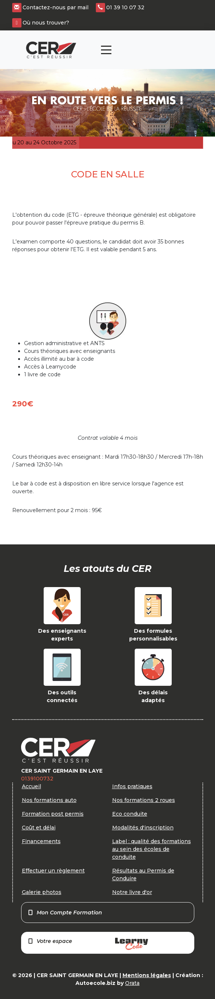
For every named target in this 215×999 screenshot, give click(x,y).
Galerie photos (41, 892)
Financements (41, 841)
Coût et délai (39, 827)
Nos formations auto (49, 800)
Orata (132, 983)
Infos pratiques (132, 786)
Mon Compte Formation (65, 912)
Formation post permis (53, 813)
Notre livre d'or (132, 892)
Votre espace (87, 944)
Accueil (31, 786)
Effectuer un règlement (53, 870)
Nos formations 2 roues (143, 800)
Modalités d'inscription (143, 827)
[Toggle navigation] (106, 50)
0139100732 (37, 778)
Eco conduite (129, 813)
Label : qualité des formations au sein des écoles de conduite (151, 849)
